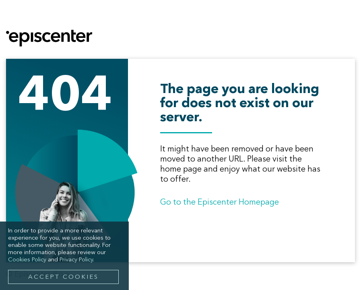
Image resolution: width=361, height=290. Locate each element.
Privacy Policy (76, 260)
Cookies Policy (27, 260)
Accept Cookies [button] (63, 277)
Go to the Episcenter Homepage (219, 203)
